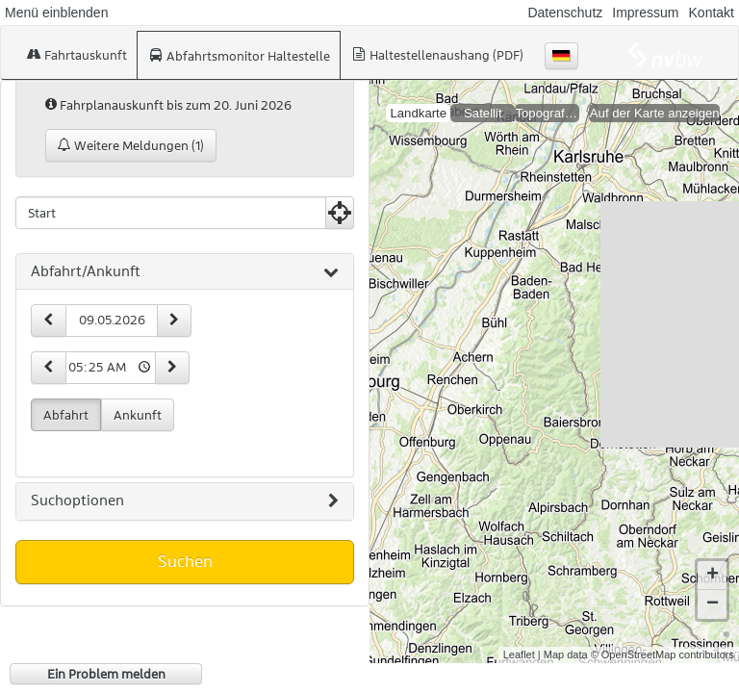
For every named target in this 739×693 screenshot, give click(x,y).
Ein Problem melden (106, 673)
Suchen (185, 561)
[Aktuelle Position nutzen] (339, 212)
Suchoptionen (185, 501)
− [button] (712, 589)
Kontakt (711, 12)
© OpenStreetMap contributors (662, 639)
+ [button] (712, 560)
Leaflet (519, 639)
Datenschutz (564, 12)
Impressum (645, 12)
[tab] (184, 272)
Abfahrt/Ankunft (185, 272)
